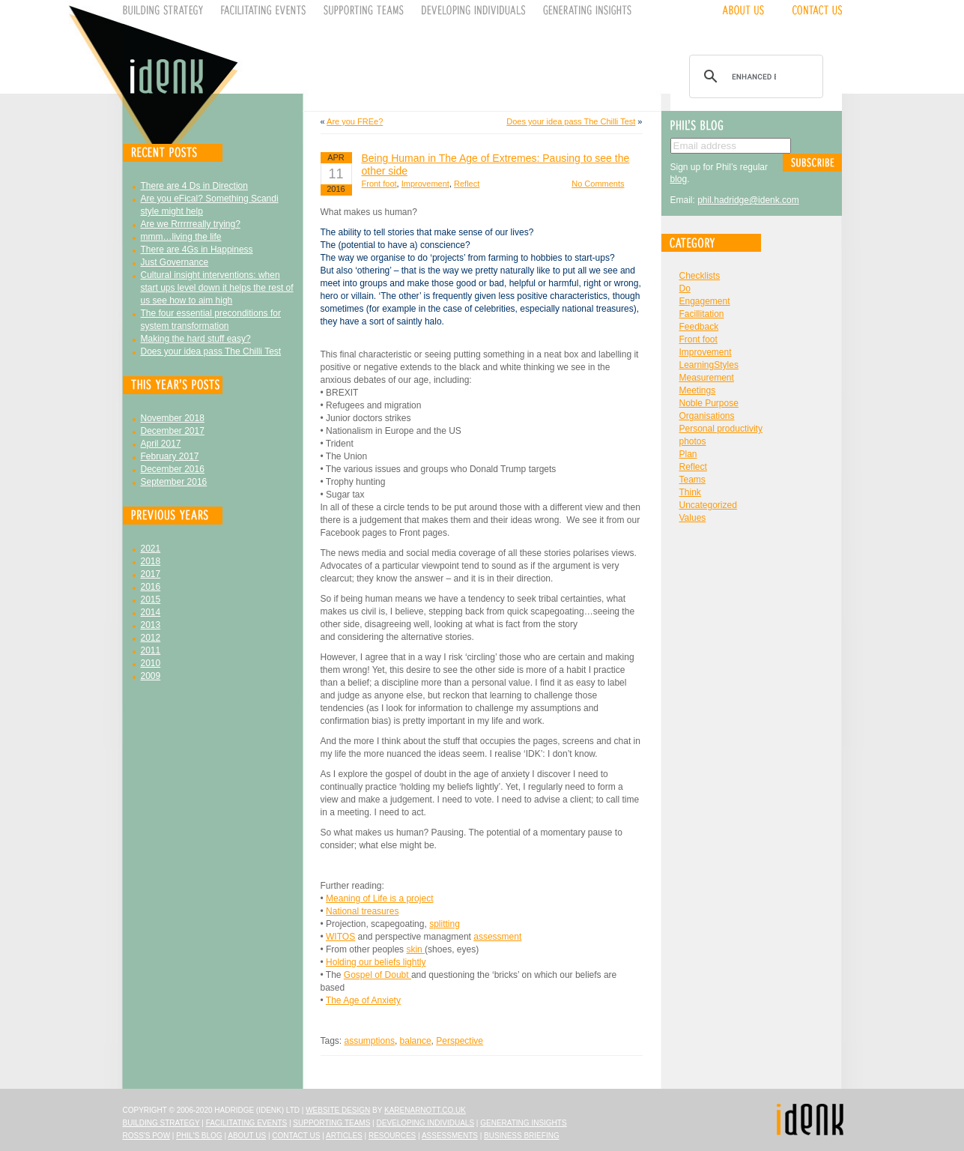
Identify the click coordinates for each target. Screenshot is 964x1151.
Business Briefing (522, 1136)
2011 (151, 650)
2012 (151, 637)
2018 (151, 561)
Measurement (706, 377)
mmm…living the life (181, 237)
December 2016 (172, 469)
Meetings (697, 390)
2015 (151, 599)
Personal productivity (721, 428)
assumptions (370, 1041)
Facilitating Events (247, 1123)
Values (692, 518)
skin (415, 949)
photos (692, 441)
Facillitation (701, 314)
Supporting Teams (331, 1123)
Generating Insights (523, 1123)
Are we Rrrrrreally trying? (190, 224)
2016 (151, 586)
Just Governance (175, 262)
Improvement (425, 183)
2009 (151, 676)
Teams (692, 479)
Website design (338, 1110)
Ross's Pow (147, 1136)
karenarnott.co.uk (425, 1110)
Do (685, 288)
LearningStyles (709, 365)
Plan (688, 454)
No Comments (598, 183)
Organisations (707, 416)
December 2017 (172, 431)
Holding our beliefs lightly (375, 962)
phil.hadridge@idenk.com (748, 200)
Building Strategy (161, 1123)
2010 (151, 663)
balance (415, 1041)
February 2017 (170, 456)
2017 (151, 574)
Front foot (379, 183)
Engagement (704, 301)
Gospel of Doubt (377, 975)
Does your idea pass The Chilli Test (211, 351)
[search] (754, 76)
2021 (151, 548)
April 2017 (161, 443)
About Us (247, 1136)
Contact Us (296, 1136)
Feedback (699, 326)
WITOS (340, 936)
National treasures (362, 911)
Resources (392, 1136)
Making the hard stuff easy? (196, 338)
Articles (344, 1136)
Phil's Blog (199, 1136)
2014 (151, 612)
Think (690, 492)
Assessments (450, 1136)
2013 (151, 625)
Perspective (459, 1041)
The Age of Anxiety (363, 1000)
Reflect (466, 183)
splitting (444, 924)
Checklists (700, 276)
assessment (497, 936)
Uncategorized (708, 505)
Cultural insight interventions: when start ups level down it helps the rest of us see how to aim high (217, 288)
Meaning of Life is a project (379, 898)
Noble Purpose (709, 403)
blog (679, 179)
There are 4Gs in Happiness (197, 249)
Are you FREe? (355, 121)
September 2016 (174, 482)
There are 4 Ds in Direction (194, 186)
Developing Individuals (425, 1123)
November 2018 (172, 418)
